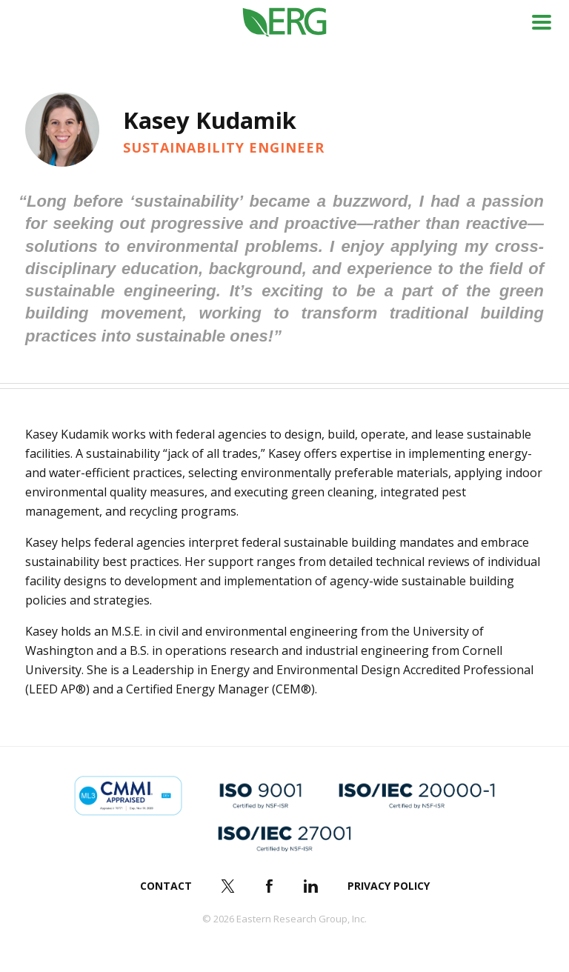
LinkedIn (311, 886)
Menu (541, 22)
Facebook (270, 886)
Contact (166, 886)
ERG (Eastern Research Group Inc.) (285, 22)
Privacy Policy (388, 886)
